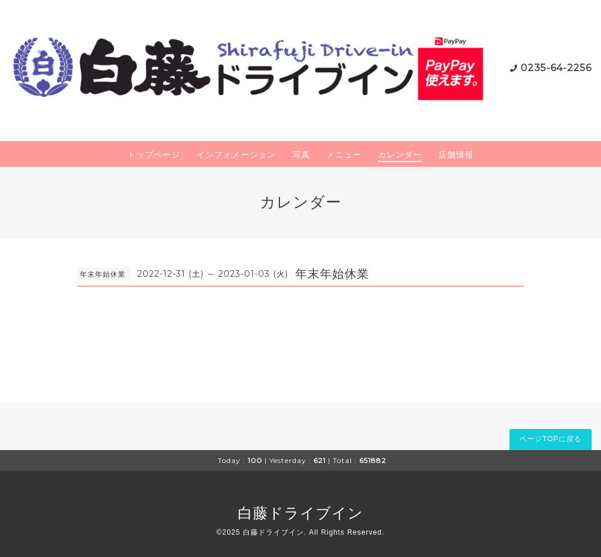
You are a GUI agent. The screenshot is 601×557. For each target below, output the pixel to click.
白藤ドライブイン (300, 513)
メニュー (344, 154)
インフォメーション (236, 154)
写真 (301, 154)
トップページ (153, 154)
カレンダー (400, 154)
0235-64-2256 (556, 67)
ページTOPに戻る (550, 439)
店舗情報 (456, 154)
